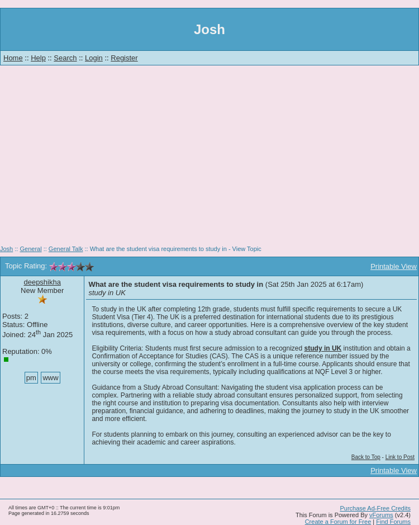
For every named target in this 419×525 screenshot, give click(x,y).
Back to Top (365, 457)
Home (13, 58)
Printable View (393, 266)
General (30, 248)
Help (38, 58)
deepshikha (42, 282)
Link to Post (400, 457)
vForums (381, 515)
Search (65, 58)
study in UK (323, 348)
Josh (6, 248)
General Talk (66, 248)
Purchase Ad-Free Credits (375, 508)
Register (124, 58)
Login (94, 58)
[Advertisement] (209, 159)
